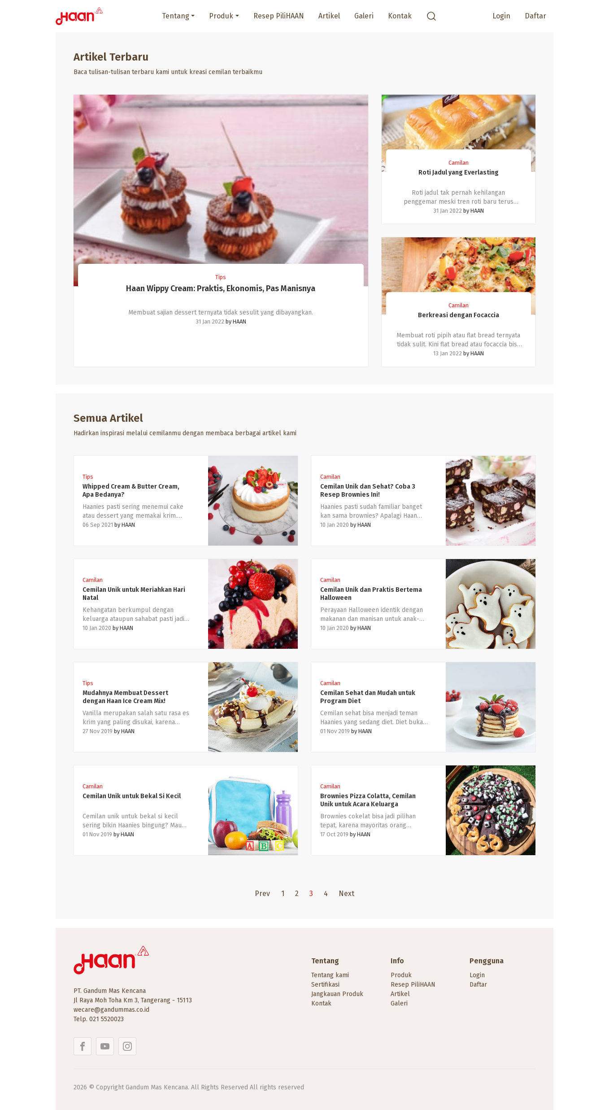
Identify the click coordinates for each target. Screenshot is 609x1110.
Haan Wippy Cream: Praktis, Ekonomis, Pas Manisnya (220, 288)
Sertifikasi (325, 984)
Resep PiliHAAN (278, 16)
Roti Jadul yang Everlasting (458, 172)
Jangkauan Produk (337, 994)
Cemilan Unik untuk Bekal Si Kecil (132, 796)
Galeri (364, 16)
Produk (221, 16)
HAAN (239, 321)
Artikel (329, 16)
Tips (220, 277)
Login (501, 16)
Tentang (175, 16)
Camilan (458, 162)
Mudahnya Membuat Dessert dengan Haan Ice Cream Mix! (125, 697)
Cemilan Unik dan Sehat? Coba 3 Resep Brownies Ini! (367, 490)
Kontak (400, 16)
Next (346, 893)
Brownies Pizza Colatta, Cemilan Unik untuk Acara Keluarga (368, 800)
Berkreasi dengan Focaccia (458, 315)
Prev (262, 893)
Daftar (535, 16)
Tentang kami (330, 975)
